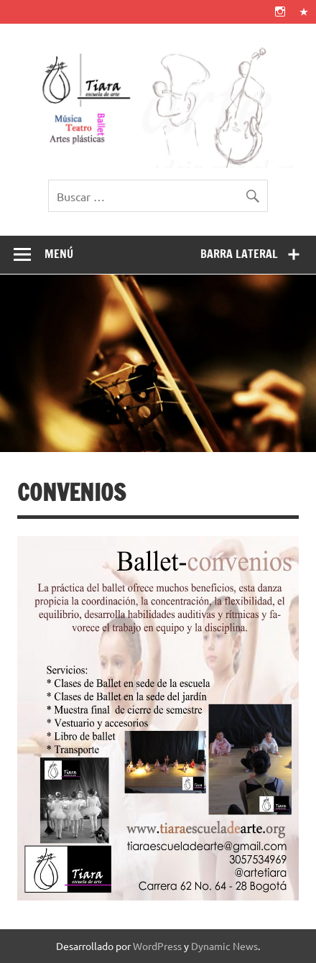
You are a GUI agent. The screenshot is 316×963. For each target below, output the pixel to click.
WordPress (157, 945)
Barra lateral (239, 254)
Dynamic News (224, 945)
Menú (59, 254)
